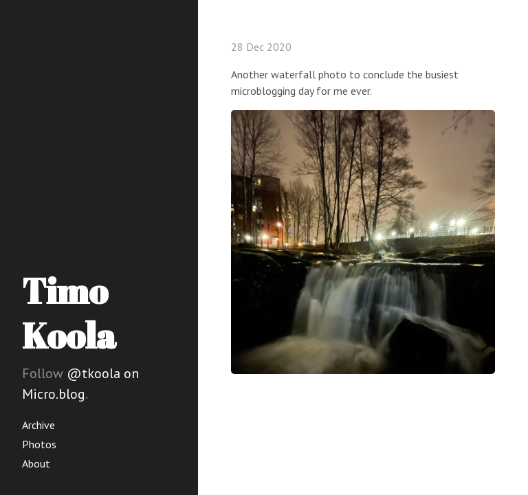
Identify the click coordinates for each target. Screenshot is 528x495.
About (36, 463)
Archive (38, 425)
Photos (39, 444)
